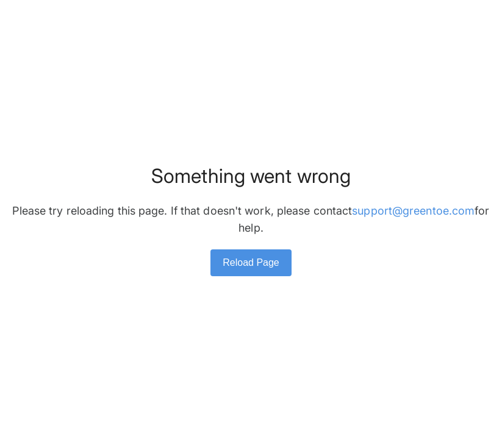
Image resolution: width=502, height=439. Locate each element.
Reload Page (251, 262)
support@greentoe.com (413, 210)
